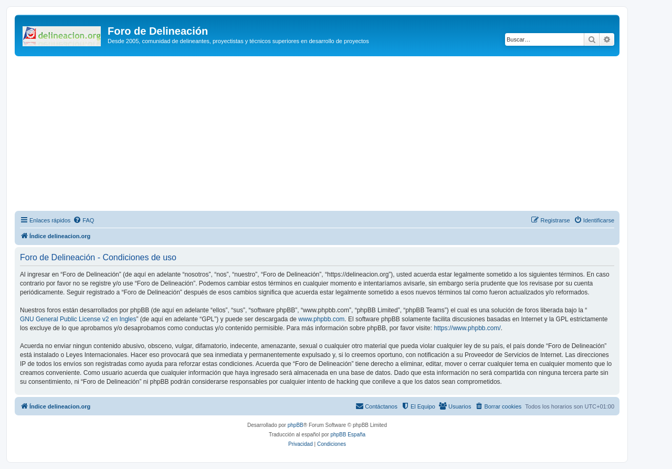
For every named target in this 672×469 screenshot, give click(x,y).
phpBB (295, 425)
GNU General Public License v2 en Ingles (78, 319)
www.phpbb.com (321, 319)
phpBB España (347, 434)
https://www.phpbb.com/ (467, 328)
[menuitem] (83, 220)
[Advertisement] (330, 135)
